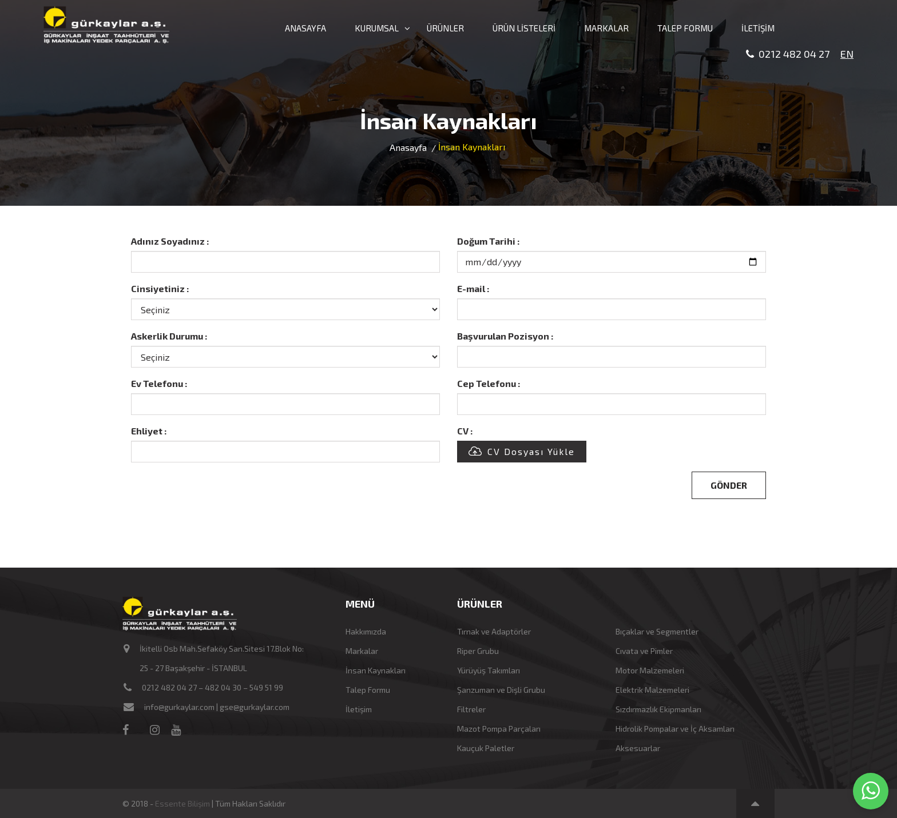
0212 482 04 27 (787, 54)
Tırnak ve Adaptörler (494, 631)
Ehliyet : (148, 430)
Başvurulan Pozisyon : (505, 335)
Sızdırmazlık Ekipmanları (658, 709)
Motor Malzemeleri (650, 670)
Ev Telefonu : (159, 383)
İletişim (359, 709)
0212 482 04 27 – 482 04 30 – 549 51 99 (212, 687)
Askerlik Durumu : (169, 335)
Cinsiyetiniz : (160, 288)
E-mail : (473, 288)
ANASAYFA (305, 28)
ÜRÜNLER (445, 28)
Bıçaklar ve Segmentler (657, 631)
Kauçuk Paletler (485, 748)
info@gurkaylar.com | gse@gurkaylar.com (216, 707)
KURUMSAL (376, 28)
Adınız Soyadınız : (170, 241)
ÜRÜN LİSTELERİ (524, 28)
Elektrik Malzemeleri (652, 690)
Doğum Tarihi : (488, 241)
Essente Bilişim (182, 803)
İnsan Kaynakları (376, 670)
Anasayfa (408, 147)
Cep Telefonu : (488, 383)
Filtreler (471, 709)
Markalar (362, 651)
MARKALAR (606, 28)
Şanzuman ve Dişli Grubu (501, 690)
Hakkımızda (366, 631)
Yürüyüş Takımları (488, 670)
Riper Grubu (478, 651)
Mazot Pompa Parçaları (499, 728)
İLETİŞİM (758, 28)
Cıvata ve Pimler (644, 651)
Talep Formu (368, 690)
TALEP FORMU (685, 28)
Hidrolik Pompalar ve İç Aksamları (675, 728)
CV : (465, 430)
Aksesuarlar (638, 748)
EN (847, 54)
